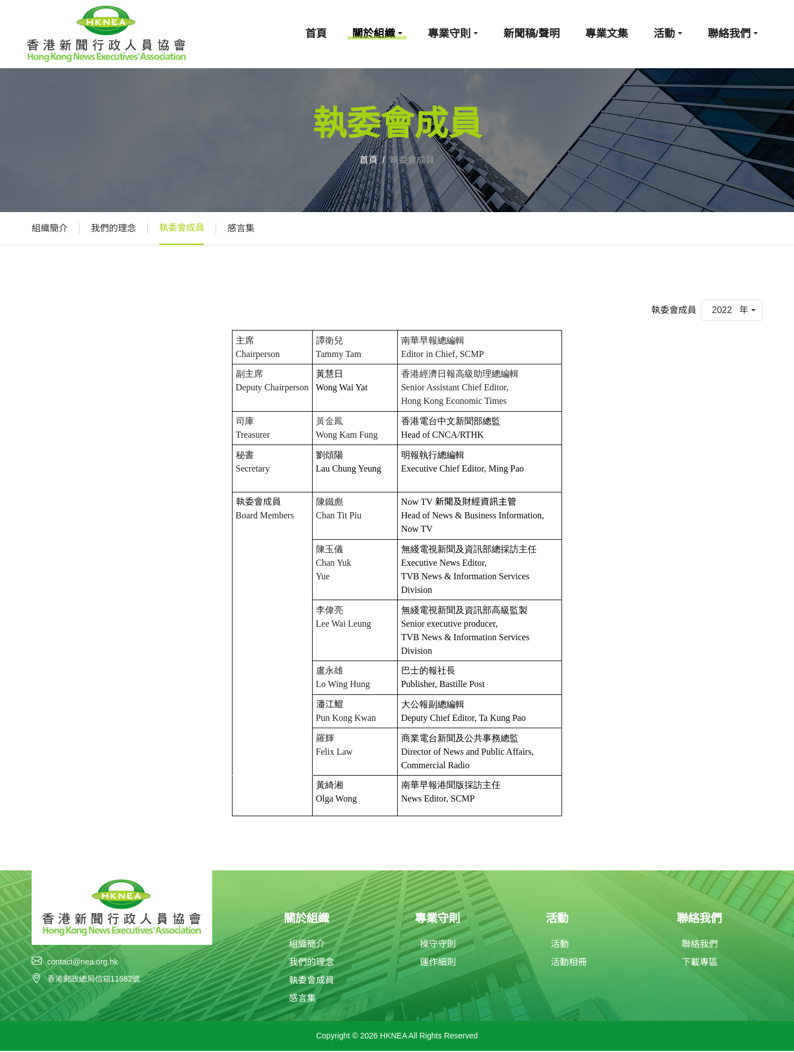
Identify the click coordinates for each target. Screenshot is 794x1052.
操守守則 (438, 945)
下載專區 (700, 963)
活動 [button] (664, 33)
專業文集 (606, 33)
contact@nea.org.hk (83, 961)
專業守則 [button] (449, 33)
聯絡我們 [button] (729, 33)
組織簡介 (50, 228)
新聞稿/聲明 (531, 33)
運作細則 (438, 963)
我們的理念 (113, 228)
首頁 (316, 33)
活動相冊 (569, 963)
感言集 (241, 228)
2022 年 (730, 310)
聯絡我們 (700, 945)
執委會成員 (181, 227)
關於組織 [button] (373, 33)
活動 (560, 945)
